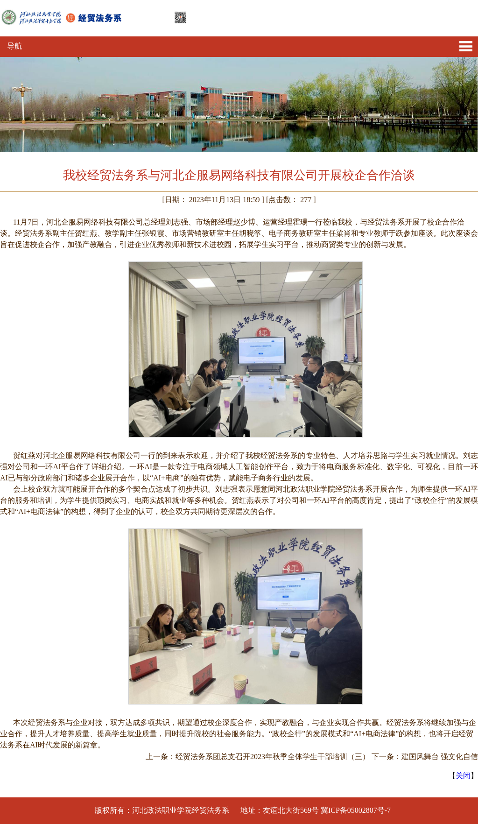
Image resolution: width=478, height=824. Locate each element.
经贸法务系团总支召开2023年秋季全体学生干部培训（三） (273, 757)
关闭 (463, 776)
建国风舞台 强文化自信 (439, 757)
